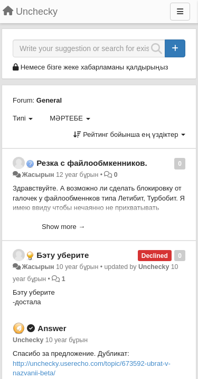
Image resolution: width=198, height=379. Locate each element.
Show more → (63, 227)
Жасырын (38, 174)
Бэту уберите (62, 255)
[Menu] (180, 12)
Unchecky (153, 267)
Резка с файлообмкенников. (91, 162)
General (49, 100)
